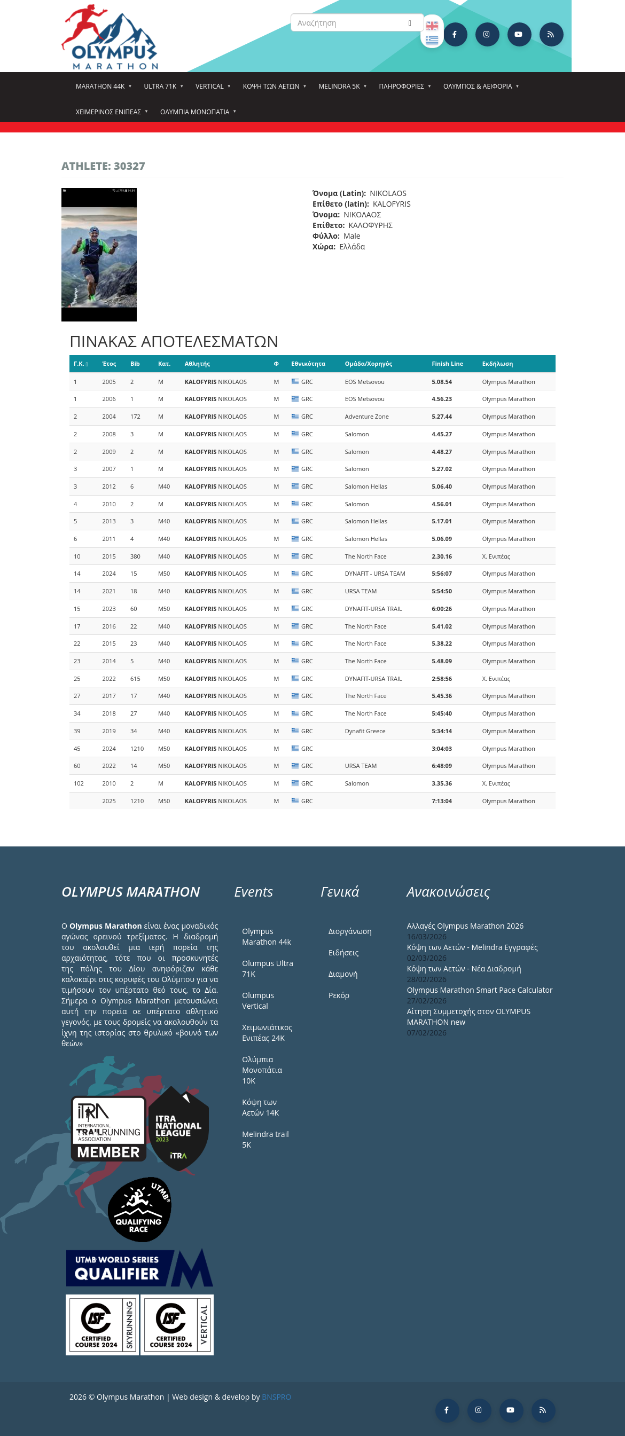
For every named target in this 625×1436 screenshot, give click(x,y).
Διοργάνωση (350, 931)
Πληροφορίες (403, 90)
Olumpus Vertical (258, 1000)
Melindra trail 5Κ (265, 1139)
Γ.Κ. (81, 363)
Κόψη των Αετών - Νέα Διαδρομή (464, 968)
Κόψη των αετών (273, 90)
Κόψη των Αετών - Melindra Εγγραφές (472, 947)
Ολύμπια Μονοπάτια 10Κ (262, 1070)
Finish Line (447, 363)
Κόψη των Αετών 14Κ (260, 1107)
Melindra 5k (340, 90)
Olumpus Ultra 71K (267, 968)
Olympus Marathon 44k (266, 936)
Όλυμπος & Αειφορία (479, 90)
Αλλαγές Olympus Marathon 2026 (465, 926)
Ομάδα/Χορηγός (368, 363)
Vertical (211, 90)
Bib (135, 363)
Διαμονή (343, 974)
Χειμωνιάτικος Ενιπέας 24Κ (267, 1032)
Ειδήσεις (343, 952)
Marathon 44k (101, 90)
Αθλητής (197, 363)
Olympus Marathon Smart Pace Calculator (480, 990)
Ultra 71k (161, 90)
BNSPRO (276, 1397)
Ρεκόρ (339, 995)
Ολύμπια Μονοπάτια (196, 115)
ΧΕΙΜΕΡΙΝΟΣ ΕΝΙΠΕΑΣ (110, 115)
